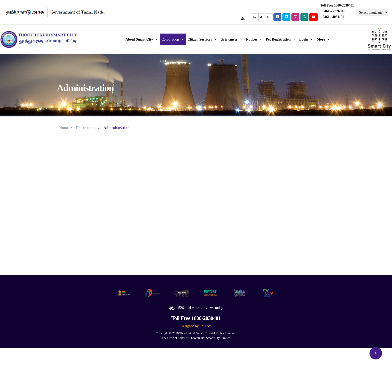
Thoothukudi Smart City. (194, 333)
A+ (268, 17)
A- (254, 17)
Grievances (238, 39)
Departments (86, 128)
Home (64, 128)
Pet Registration (288, 39)
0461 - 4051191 (333, 17)
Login (313, 39)
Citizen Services (209, 39)
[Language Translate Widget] (372, 12)
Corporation (179, 39)
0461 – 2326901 (334, 11)
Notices (261, 39)
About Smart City (148, 39)
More (330, 39)
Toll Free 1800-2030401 (196, 318)
